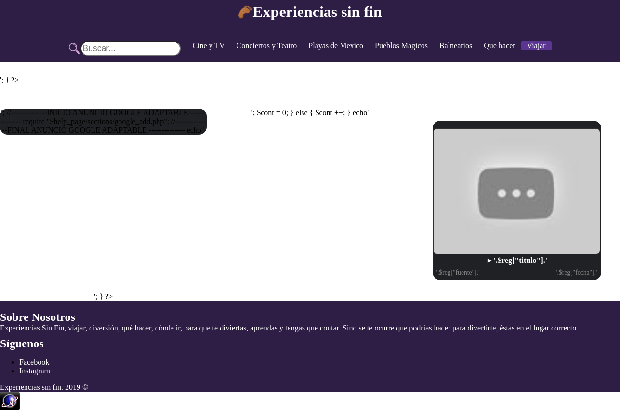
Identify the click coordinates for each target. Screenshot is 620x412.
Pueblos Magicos (401, 45)
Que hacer (499, 45)
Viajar (536, 45)
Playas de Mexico (335, 45)
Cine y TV (208, 45)
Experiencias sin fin (317, 11)
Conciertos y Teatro (267, 45)
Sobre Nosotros (37, 317)
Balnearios (455, 45)
